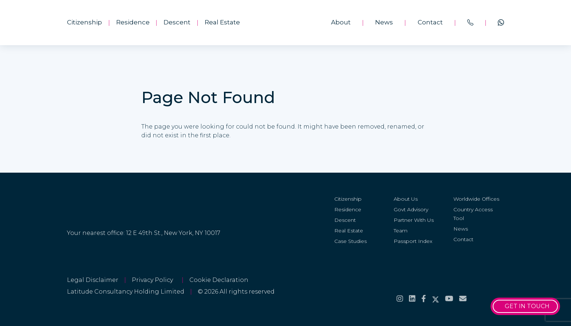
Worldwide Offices (476, 199)
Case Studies (350, 241)
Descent (177, 22)
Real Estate (222, 22)
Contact (430, 22)
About (341, 22)
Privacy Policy (154, 279)
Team (400, 230)
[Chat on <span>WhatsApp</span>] (501, 22)
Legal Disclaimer (92, 279)
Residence (133, 22)
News (384, 22)
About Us (406, 199)
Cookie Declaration (218, 279)
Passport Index (413, 241)
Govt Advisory (411, 209)
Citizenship (84, 22)
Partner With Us (414, 220)
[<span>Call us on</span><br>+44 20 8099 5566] (470, 22)
